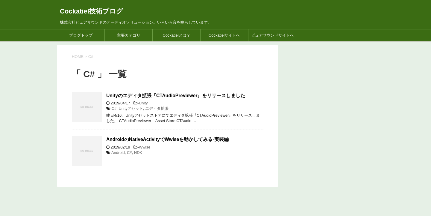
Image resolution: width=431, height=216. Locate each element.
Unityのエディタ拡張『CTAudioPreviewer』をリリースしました (175, 95)
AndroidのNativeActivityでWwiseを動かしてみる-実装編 (167, 139)
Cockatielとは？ (176, 35)
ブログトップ (80, 35)
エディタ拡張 (157, 108)
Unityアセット (131, 108)
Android (118, 152)
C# (114, 108)
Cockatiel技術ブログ (91, 11)
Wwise (144, 147)
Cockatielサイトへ (224, 35)
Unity (143, 103)
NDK (138, 152)
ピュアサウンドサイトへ (272, 35)
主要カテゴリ (128, 35)
